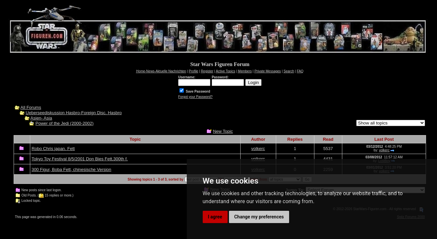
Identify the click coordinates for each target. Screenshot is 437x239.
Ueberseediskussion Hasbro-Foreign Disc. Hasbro (74, 112)
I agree (215, 216)
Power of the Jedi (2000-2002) (65, 123)
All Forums (31, 107)
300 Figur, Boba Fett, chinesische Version (71, 169)
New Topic (223, 131)
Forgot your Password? (195, 97)
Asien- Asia (41, 118)
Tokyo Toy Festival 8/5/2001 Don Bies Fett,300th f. (80, 158)
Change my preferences (259, 216)
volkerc (258, 148)
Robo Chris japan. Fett (53, 148)
